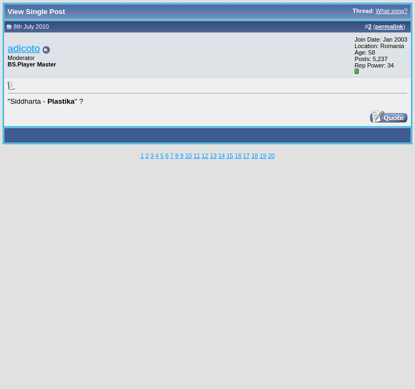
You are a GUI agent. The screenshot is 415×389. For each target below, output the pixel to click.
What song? (391, 11)
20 (271, 155)
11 (196, 155)
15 (229, 155)
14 (221, 155)
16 (238, 155)
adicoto (24, 48)
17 (246, 155)
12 (205, 155)
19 (262, 155)
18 (254, 155)
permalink (389, 26)
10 (188, 155)
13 (213, 155)
